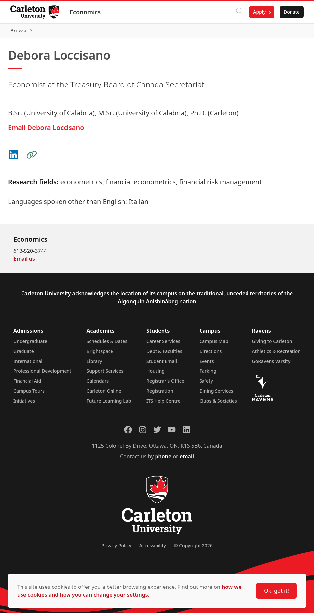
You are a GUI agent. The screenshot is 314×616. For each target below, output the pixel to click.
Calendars (97, 384)
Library (94, 364)
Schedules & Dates (106, 344)
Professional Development (42, 374)
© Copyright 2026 (193, 549)
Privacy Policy (116, 549)
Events (206, 364)
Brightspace (99, 354)
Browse (290, 32)
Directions (210, 354)
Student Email (161, 364)
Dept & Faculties (164, 354)
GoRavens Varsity (271, 364)
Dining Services (216, 394)
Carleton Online (103, 394)
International (27, 364)
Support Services (104, 374)
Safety (206, 384)
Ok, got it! (276, 590)
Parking (207, 374)
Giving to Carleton (272, 344)
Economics (85, 12)
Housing (155, 374)
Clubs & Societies (218, 404)
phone (164, 459)
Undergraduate (30, 344)
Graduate (23, 354)
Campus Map (213, 344)
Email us (24, 262)
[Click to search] (239, 12)
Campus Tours (29, 394)
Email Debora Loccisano (46, 130)
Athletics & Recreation (276, 354)
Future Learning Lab (108, 404)
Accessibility (152, 549)
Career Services (163, 344)
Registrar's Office (165, 384)
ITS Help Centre (163, 404)
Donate (291, 12)
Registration (159, 394)
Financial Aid (27, 384)
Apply (259, 12)
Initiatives (24, 404)
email (187, 459)
